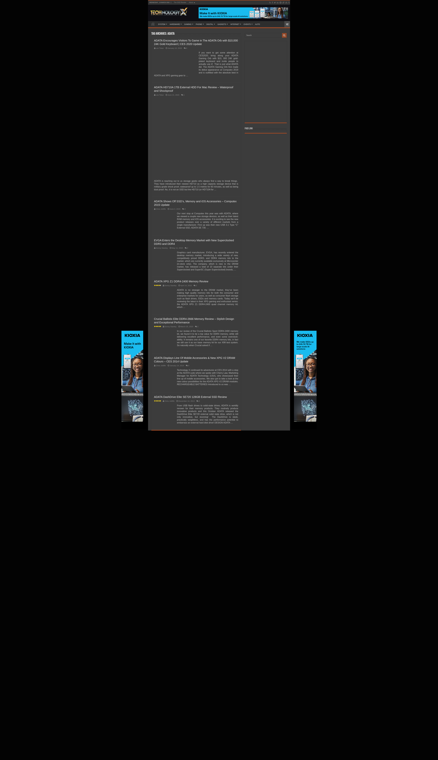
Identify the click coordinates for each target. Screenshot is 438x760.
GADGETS (222, 24)
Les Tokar (160, 48)
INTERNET (234, 24)
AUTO (257, 24)
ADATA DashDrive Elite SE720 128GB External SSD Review (190, 723)
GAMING (187, 24)
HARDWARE (175, 24)
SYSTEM (161, 24)
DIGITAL (209, 24)
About (191, 2)
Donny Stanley (162, 574)
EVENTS (247, 24)
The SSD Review (180, 2)
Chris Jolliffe (161, 535)
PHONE (199, 24)
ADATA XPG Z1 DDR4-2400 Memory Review (181, 607)
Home (153, 24)
